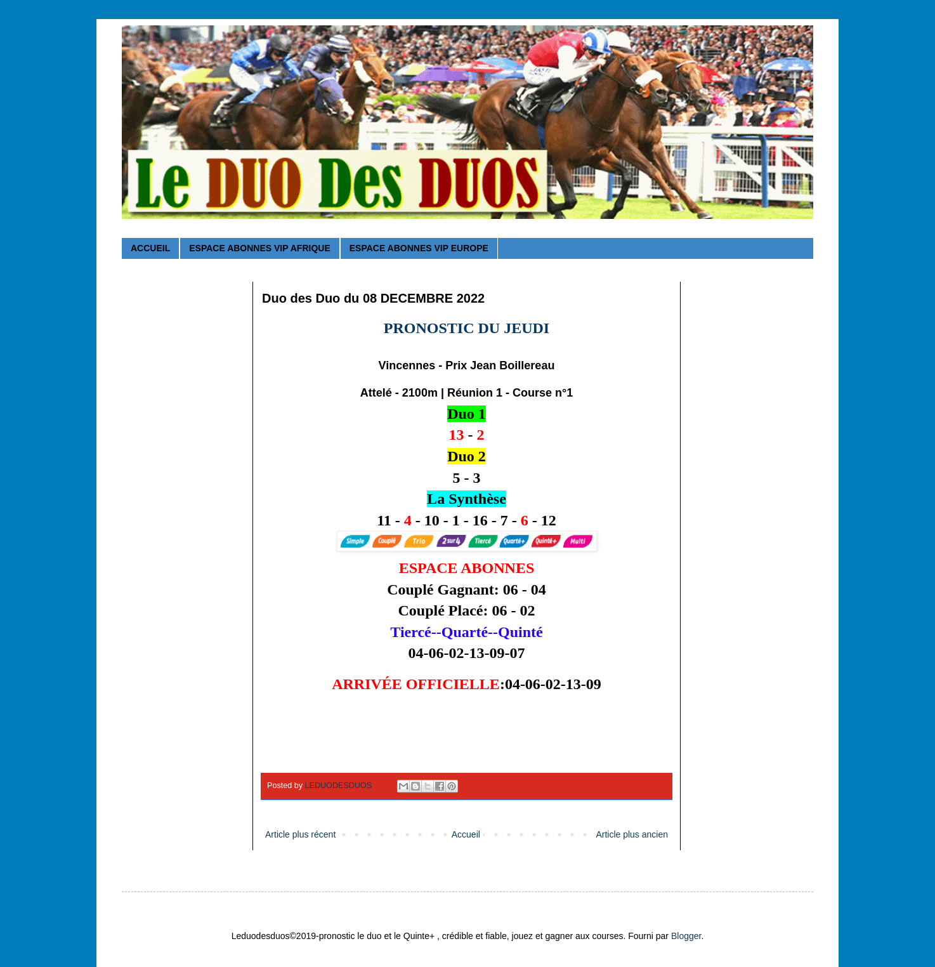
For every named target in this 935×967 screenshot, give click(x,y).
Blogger (686, 936)
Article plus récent (300, 834)
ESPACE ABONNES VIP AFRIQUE (259, 248)
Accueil (466, 834)
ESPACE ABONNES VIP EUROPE (419, 248)
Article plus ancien (632, 834)
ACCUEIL (150, 248)
